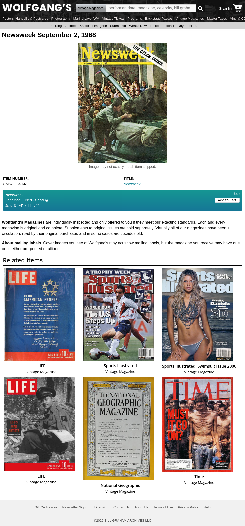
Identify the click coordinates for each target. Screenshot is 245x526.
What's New (138, 26)
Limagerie (99, 26)
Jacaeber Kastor (77, 26)
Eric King (55, 26)
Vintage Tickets (113, 18)
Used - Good (34, 200)
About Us (141, 507)
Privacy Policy (188, 507)
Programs (135, 18)
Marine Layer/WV (86, 18)
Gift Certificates (45, 507)
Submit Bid (118, 26)
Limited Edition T (162, 26)
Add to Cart (227, 200)
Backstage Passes (159, 18)
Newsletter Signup (75, 507)
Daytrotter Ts (187, 26)
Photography (60, 18)
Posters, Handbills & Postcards (25, 18)
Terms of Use (163, 507)
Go (200, 8)
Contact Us (121, 507)
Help (207, 507)
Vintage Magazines (190, 18)
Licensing (101, 507)
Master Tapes (217, 18)
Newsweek (132, 184)
